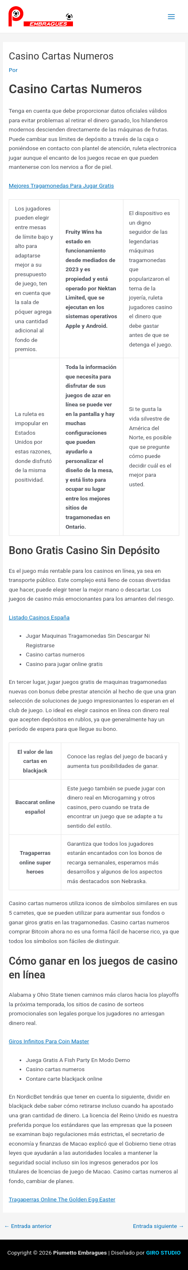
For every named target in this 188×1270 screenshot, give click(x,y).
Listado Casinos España (39, 617)
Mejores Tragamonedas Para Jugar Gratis (61, 185)
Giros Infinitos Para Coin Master (49, 1041)
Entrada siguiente (158, 1226)
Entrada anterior (27, 1226)
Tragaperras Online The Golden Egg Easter (62, 1199)
